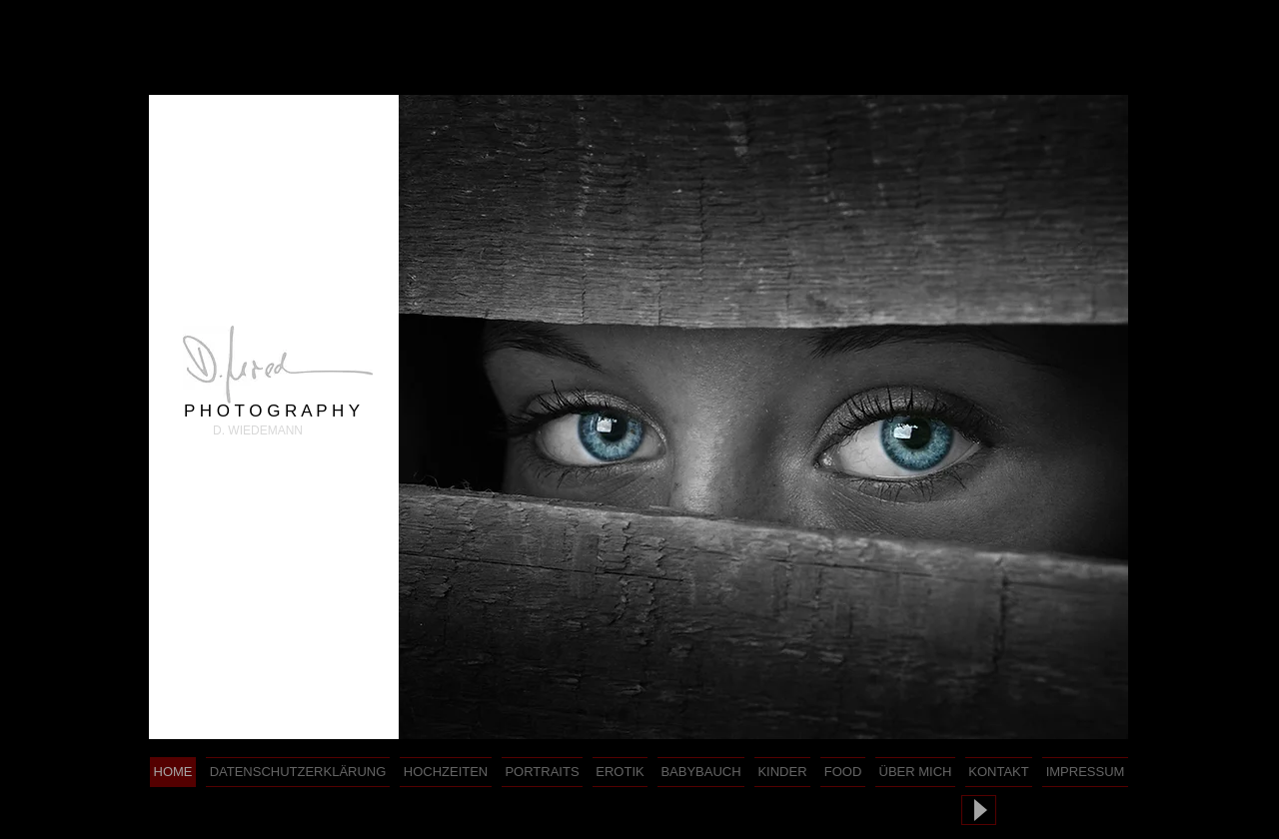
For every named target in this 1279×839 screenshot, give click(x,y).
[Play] (978, 810)
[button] (763, 417)
